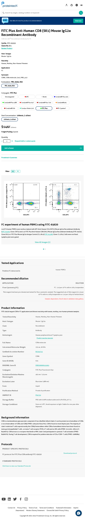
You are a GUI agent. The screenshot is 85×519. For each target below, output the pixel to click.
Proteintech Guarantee (9, 157)
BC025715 (39, 352)
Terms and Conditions (46, 508)
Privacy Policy (22, 508)
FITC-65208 (49, 234)
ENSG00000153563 (42, 365)
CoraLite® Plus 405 (61, 97)
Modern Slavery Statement (35, 510)
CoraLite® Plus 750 (44, 102)
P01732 (38, 395)
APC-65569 (6, 232)
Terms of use (33, 508)
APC (27, 97)
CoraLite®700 (9, 108)
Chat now (78, 21)
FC (18, 171)
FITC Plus (43, 108)
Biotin (44, 97)
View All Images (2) (42, 242)
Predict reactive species (45, 338)
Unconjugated (9, 97)
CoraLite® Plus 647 (27, 102)
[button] (78, 513)
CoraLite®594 (61, 102)
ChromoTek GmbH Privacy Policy (58, 510)
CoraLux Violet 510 (27, 108)
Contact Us (11, 508)
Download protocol (70, 453)
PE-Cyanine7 (61, 108)
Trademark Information (63, 508)
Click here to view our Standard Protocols (16, 466)
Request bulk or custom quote (25, 141)
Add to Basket (9, 148)
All (13, 171)
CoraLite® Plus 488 (10, 102)
